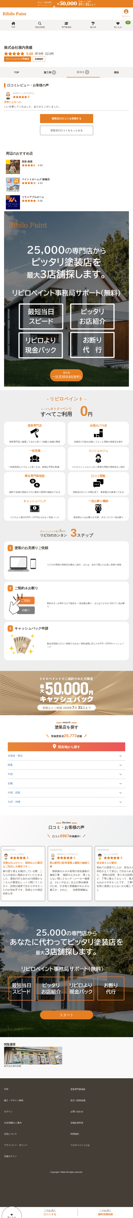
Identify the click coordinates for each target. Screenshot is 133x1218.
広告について (10, 1134)
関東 (10, 764)
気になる (122, 24)
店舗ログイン (10, 1156)
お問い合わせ (76, 1111)
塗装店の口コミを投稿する (66, 118)
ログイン (8, 1111)
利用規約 (74, 1134)
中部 (10, 774)
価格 (116, 72)
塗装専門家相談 (77, 1089)
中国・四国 (14, 792)
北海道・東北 (15, 755)
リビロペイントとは (80, 1145)
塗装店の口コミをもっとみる (66, 130)
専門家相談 (66, 25)
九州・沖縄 (14, 801)
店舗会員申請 (76, 1123)
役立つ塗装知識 (77, 1100)
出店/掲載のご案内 (13, 1123)
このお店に (50, 1212)
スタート (67, 1015)
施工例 (93, 25)
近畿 (10, 783)
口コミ (83, 72)
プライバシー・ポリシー (15, 1145)
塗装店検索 (40, 25)
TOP (13, 25)
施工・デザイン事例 (13, 1100)
